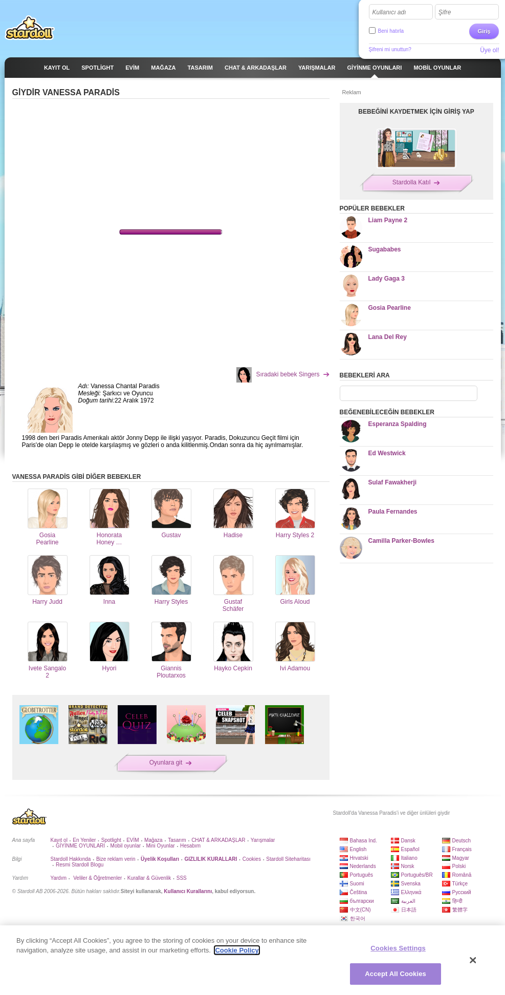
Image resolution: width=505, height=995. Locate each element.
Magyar (460, 858)
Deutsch (461, 840)
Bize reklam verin (116, 859)
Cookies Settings (398, 948)
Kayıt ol (59, 840)
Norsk (407, 866)
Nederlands (363, 866)
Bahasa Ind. (363, 840)
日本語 (408, 910)
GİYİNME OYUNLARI (80, 846)
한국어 (357, 918)
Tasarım (177, 840)
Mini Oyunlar (160, 846)
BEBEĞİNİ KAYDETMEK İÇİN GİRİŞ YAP (416, 111)
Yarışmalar (263, 840)
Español (410, 849)
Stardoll (30, 27)
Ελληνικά (411, 892)
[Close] (473, 960)
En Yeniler (84, 840)
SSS (182, 878)
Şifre (444, 12)
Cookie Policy (236, 950)
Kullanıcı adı (389, 12)
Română (462, 875)
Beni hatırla (391, 31)
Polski (459, 866)
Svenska (411, 883)
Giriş (483, 31)
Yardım (59, 878)
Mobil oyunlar (126, 846)
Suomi (357, 883)
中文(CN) (360, 910)
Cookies (252, 859)
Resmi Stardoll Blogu (79, 864)
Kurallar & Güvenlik (149, 878)
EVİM (132, 840)
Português (362, 875)
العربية (408, 901)
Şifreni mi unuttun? (390, 49)
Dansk (408, 840)
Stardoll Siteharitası (288, 859)
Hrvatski (359, 858)
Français (462, 849)
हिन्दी (457, 901)
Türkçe (460, 883)
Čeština (358, 892)
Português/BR (417, 875)
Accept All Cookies (395, 974)
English (358, 849)
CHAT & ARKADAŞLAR (218, 840)
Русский (461, 892)
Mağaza (153, 840)
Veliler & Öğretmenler (97, 878)
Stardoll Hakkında (71, 859)
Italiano (409, 858)
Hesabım (190, 846)
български (362, 901)
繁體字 (460, 910)
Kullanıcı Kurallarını (188, 891)
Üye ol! (489, 50)
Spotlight (111, 840)
